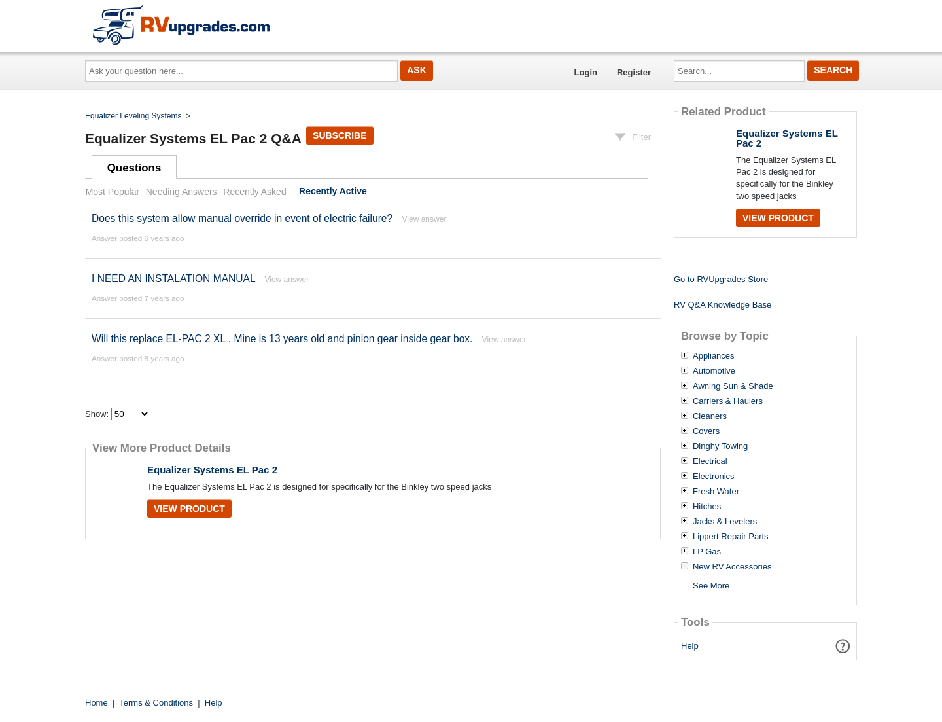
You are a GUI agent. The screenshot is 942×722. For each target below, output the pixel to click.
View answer (424, 219)
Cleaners (710, 416)
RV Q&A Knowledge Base (722, 305)
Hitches (707, 506)
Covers (706, 431)
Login (585, 72)
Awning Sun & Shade (733, 386)
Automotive (714, 371)
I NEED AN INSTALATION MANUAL (173, 278)
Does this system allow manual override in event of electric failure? (242, 218)
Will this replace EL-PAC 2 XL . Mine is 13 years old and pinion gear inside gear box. (282, 338)
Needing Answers (181, 192)
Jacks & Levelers (725, 521)
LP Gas (707, 551)
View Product (189, 508)
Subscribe (339, 135)
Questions (134, 168)
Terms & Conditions (156, 703)
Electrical (710, 461)
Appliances (714, 356)
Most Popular (112, 192)
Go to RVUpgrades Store (721, 279)
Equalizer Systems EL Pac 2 (212, 469)
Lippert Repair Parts (731, 536)
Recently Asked (254, 192)
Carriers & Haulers (728, 401)
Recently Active (333, 192)
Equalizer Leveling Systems (133, 115)
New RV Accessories (732, 566)
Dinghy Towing (720, 446)
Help (690, 646)
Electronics (714, 476)
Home (96, 703)
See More (711, 585)
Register (634, 72)
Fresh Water (716, 491)
